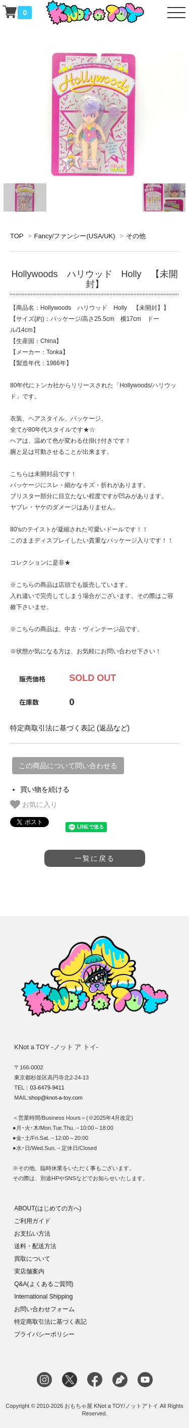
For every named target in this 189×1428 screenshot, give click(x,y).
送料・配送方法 (35, 1246)
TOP (16, 236)
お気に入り (33, 804)
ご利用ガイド (32, 1221)
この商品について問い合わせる (68, 766)
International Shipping (43, 1296)
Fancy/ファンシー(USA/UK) (74, 236)
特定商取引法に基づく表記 (50, 1321)
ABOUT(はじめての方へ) (47, 1208)
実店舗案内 (29, 1271)
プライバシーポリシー (44, 1334)
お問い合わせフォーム (44, 1309)
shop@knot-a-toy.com (56, 1098)
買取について (32, 1258)
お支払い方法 (32, 1233)
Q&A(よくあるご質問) (43, 1283)
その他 (136, 236)
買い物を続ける (45, 789)
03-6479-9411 (47, 1087)
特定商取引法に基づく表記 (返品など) (70, 728)
